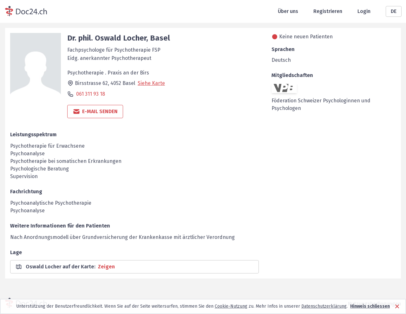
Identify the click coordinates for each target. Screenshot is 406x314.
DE (393, 11)
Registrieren (327, 11)
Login (363, 11)
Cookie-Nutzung (231, 306)
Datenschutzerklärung (324, 306)
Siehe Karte (151, 83)
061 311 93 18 (90, 94)
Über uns (288, 11)
